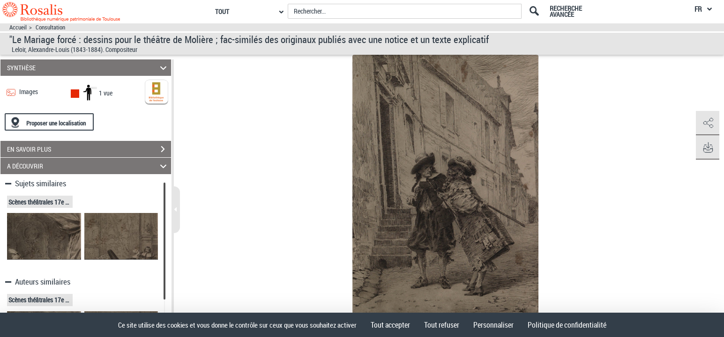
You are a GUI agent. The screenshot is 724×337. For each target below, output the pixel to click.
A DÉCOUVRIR (88, 166)
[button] (707, 123)
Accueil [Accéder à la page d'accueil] (18, 27)
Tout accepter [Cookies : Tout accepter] (390, 325)
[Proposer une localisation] (49, 122)
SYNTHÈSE (88, 67)
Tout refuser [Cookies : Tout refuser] (441, 325)
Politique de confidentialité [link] (567, 325)
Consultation (50, 27)
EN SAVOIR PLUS (89, 149)
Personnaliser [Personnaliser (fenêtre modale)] (493, 325)
